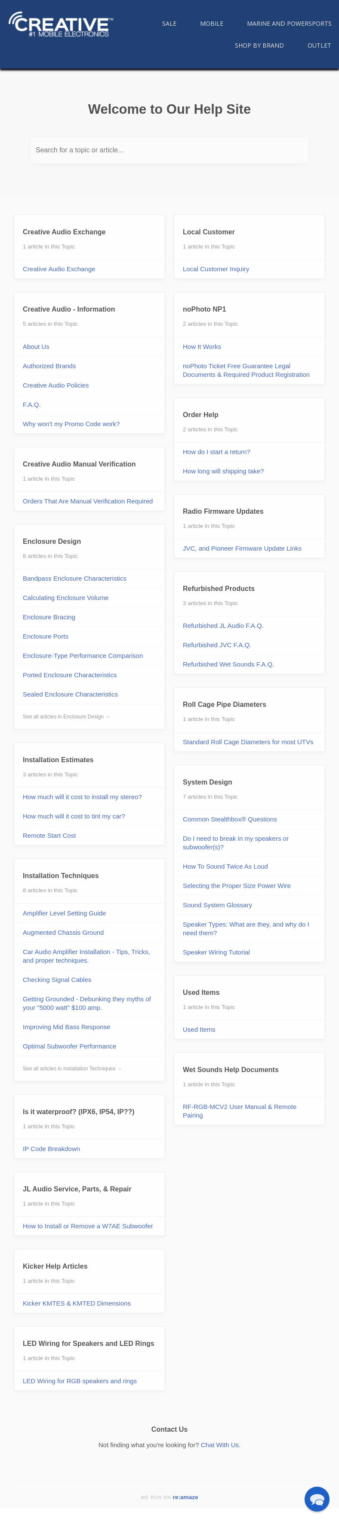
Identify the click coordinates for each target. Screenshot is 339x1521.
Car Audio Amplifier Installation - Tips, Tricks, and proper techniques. (86, 956)
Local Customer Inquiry (216, 269)
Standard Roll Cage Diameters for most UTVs (248, 741)
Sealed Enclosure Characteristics (70, 694)
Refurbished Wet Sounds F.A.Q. (228, 664)
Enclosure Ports (45, 636)
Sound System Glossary (217, 905)
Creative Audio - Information (69, 309)
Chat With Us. (221, 1444)
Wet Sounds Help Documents (231, 1069)
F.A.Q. (32, 404)
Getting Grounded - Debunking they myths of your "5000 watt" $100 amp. (87, 1003)
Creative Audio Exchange (64, 232)
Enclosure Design (52, 541)
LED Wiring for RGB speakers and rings (80, 1381)
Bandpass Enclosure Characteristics (74, 578)
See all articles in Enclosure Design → (66, 717)
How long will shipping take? (223, 471)
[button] (317, 1499)
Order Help (201, 414)
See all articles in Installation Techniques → (72, 1069)
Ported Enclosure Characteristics (70, 675)
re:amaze (185, 1497)
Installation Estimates (58, 760)
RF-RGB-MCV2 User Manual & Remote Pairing (239, 1111)
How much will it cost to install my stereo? (82, 796)
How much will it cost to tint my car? (74, 816)
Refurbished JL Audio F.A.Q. (223, 625)
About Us (36, 346)
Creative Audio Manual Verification (79, 464)
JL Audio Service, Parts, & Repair (77, 1189)
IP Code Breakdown (51, 1148)
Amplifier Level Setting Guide (64, 913)
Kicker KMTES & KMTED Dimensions (77, 1303)
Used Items (201, 992)
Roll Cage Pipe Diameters (224, 704)
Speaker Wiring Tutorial (216, 952)
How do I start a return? (216, 451)
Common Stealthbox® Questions (230, 819)
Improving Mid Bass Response (66, 1026)
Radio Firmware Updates (223, 511)
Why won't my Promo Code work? (71, 423)
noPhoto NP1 (204, 309)
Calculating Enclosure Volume (65, 597)
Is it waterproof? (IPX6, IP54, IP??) (79, 1111)
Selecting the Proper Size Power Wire (237, 885)
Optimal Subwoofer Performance (70, 1046)
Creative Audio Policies (56, 385)
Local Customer (209, 232)
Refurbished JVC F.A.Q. (217, 644)
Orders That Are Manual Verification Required (88, 501)
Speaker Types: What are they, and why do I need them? (246, 928)
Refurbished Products (219, 588)
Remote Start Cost (49, 835)
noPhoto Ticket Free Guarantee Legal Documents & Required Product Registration (246, 370)
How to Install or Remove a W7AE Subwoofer (88, 1226)
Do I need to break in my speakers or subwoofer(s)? (236, 843)
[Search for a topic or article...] (169, 150)
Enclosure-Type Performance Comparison (83, 655)
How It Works (202, 346)
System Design (207, 782)
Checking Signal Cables (57, 979)
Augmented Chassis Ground (63, 932)
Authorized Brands (49, 366)
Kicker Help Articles (55, 1266)
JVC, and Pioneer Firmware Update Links (242, 548)
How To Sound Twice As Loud (225, 866)
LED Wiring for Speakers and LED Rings (88, 1343)
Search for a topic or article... (80, 150)
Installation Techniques (61, 875)
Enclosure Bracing (49, 617)
